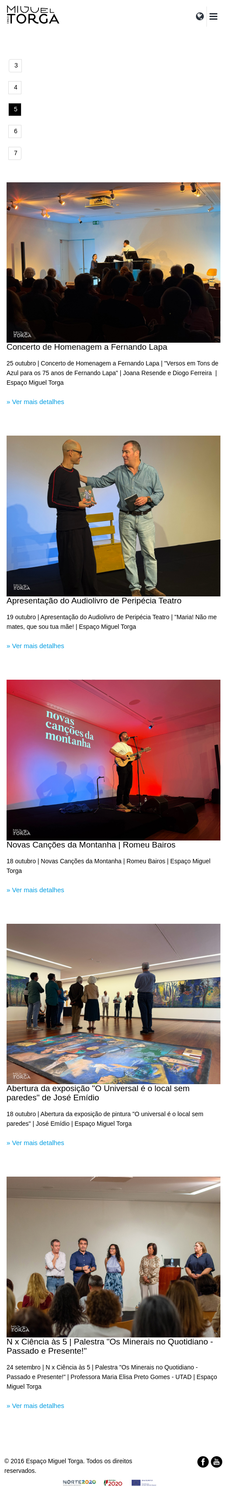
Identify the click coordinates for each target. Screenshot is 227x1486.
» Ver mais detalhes (35, 401)
